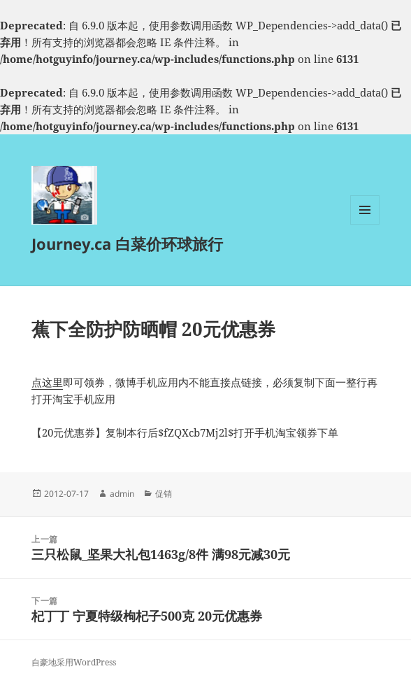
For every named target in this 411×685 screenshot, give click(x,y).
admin (122, 494)
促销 (163, 494)
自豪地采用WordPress (73, 662)
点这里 (47, 382)
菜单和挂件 (364, 224)
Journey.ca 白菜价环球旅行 (127, 243)
